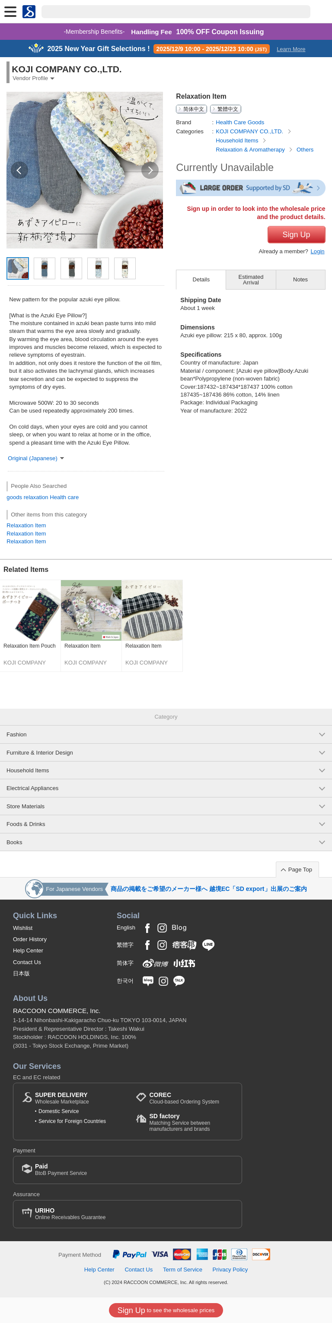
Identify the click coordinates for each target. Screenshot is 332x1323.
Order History (30, 939)
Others (305, 149)
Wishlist (22, 928)
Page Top (300, 869)
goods (14, 497)
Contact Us (27, 962)
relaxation (36, 497)
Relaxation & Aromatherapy (251, 149)
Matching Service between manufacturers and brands (191, 1122)
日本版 (21, 973)
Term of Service (182, 1269)
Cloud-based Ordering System (184, 1098)
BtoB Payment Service (61, 1169)
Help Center (28, 950)
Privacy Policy (230, 1269)
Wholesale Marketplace (62, 1098)
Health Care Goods (240, 122)
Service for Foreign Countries (72, 1121)
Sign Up (296, 234)
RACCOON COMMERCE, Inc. (57, 1010)
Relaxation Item (26, 525)
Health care (64, 497)
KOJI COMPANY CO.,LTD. (250, 131)
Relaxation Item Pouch (29, 646)
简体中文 (193, 109)
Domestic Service (58, 1111)
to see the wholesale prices (166, 1310)
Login (318, 251)
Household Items (238, 140)
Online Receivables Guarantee (70, 1213)
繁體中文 (227, 109)
